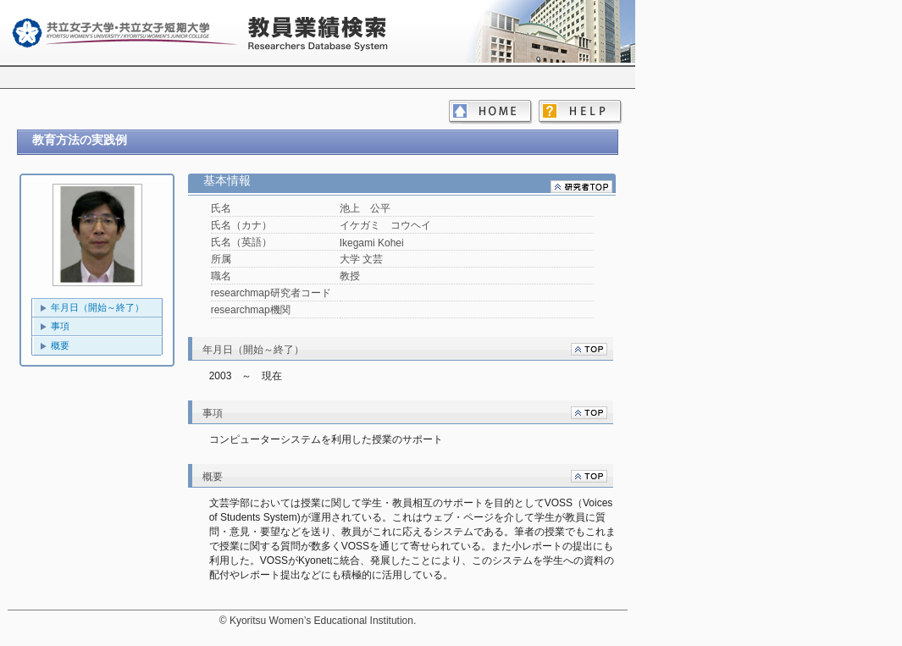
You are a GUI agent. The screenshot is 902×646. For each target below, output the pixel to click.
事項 (60, 326)
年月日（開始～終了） (97, 307)
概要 (60, 345)
